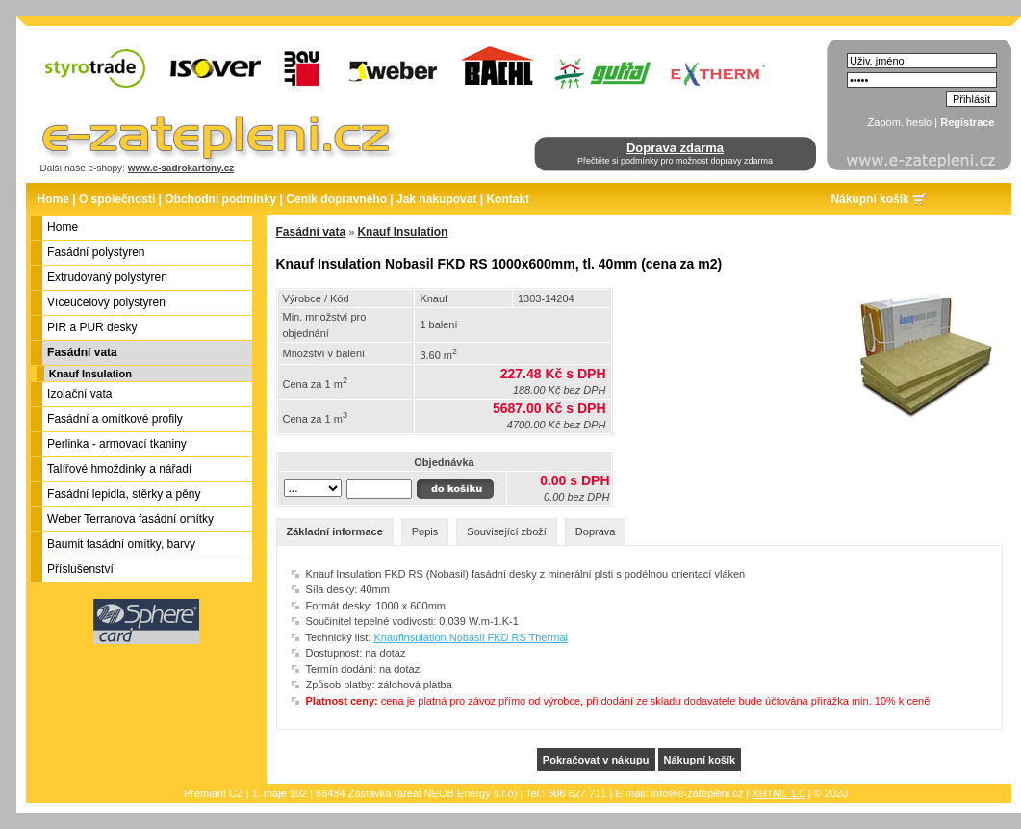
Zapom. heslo (900, 122)
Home (53, 199)
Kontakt (507, 199)
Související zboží (507, 531)
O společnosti (117, 199)
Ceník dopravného (336, 199)
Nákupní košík (869, 199)
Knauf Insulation (90, 373)
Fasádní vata (311, 232)
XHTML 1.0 (778, 793)
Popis (425, 531)
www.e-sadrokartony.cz (181, 168)
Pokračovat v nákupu (596, 759)
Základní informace (335, 531)
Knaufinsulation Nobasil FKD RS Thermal (470, 637)
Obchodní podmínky (220, 199)
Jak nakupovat (436, 199)
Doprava (595, 531)
